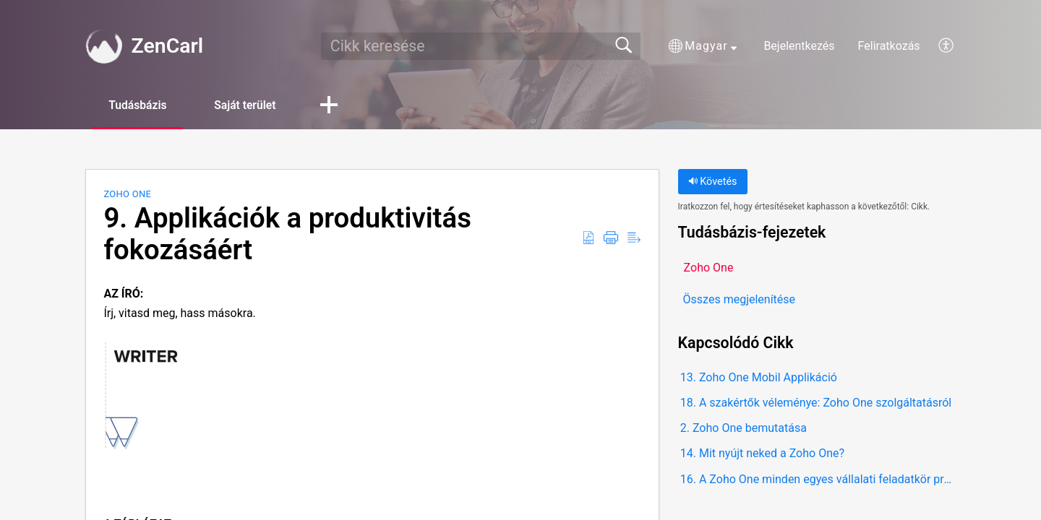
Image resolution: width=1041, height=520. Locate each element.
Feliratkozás (889, 46)
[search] (481, 46)
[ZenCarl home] (103, 46)
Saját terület (251, 105)
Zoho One (127, 194)
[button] (702, 46)
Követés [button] (712, 182)
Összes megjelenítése (739, 299)
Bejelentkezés (798, 46)
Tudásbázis (140, 105)
